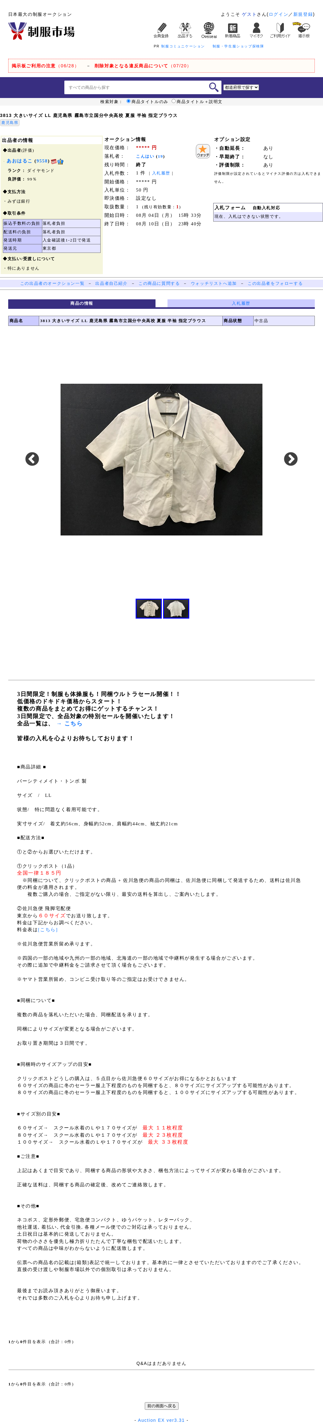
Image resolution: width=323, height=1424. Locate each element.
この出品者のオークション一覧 (52, 283)
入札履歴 (161, 173)
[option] (161, 459)
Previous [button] (32, 460)
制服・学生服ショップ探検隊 (238, 46)
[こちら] (48, 929)
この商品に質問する (159, 283)
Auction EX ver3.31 (161, 1420)
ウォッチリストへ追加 (214, 283)
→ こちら (68, 723)
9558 (42, 160)
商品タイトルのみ (147, 102)
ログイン (278, 14)
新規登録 (303, 14)
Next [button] (291, 460)
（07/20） (143, 65)
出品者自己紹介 (111, 283)
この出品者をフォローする (275, 283)
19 (160, 156)
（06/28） (45, 65)
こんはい (145, 156)
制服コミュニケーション (183, 46)
